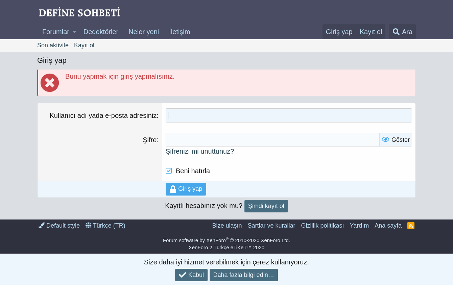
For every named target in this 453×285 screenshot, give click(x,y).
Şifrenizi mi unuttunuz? (200, 151)
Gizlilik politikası (322, 225)
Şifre (150, 140)
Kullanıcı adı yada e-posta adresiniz (103, 115)
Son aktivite (53, 45)
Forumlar (55, 31)
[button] (74, 31)
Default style (59, 225)
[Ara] (402, 31)
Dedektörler (101, 31)
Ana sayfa (388, 225)
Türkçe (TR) (105, 225)
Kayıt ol (84, 45)
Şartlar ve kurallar (271, 225)
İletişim (179, 31)
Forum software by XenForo (226, 240)
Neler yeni (143, 31)
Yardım (359, 225)
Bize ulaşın (227, 225)
